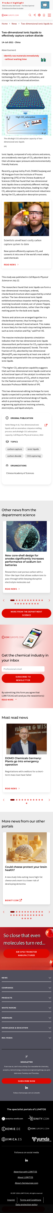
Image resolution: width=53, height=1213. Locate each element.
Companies (7, 988)
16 (26, 603)
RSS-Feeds (7, 1038)
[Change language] (39, 15)
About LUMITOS (25, 1177)
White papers (9, 1008)
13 (18, 603)
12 (15, 603)
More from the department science (26, 613)
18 (32, 603)
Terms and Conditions (30, 1199)
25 (25, 918)
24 (22, 918)
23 (42, 915)
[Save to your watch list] (44, 15)
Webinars (7, 1018)
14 (21, 603)
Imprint (11, 1199)
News (5, 978)
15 (23, 603)
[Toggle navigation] (49, 15)
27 (31, 918)
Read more (10, 699)
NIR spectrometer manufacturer (26, 953)
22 (39, 915)
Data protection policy (26, 1204)
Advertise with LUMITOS (25, 1171)
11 (42, 600)
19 (35, 603)
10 (39, 600)
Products (7, 998)
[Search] (30, 15)
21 (36, 915)
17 (29, 603)
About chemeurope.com (26, 1183)
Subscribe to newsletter (23, 678)
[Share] (35, 15)
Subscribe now (26, 1081)
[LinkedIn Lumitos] (27, 1160)
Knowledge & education (15, 1028)
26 (28, 918)
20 (38, 603)
